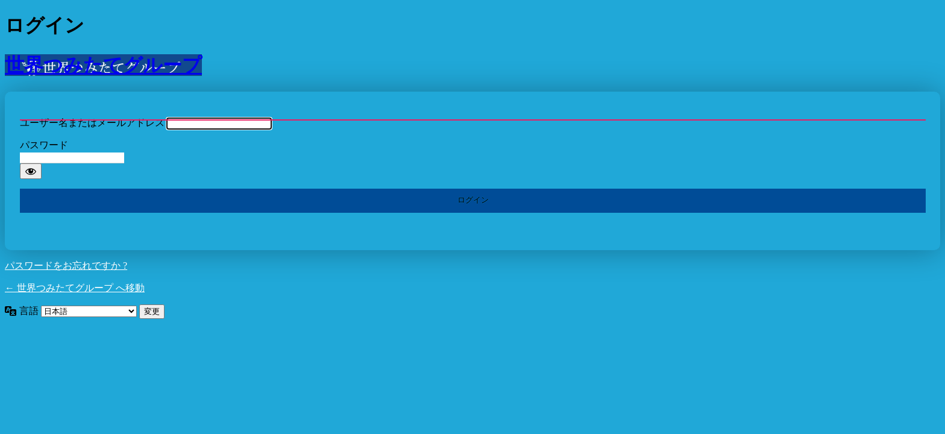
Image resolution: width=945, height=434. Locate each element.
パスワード (44, 145)
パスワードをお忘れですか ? (66, 265)
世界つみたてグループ (103, 65)
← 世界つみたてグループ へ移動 (75, 288)
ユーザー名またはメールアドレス (92, 123)
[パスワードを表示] (31, 171)
